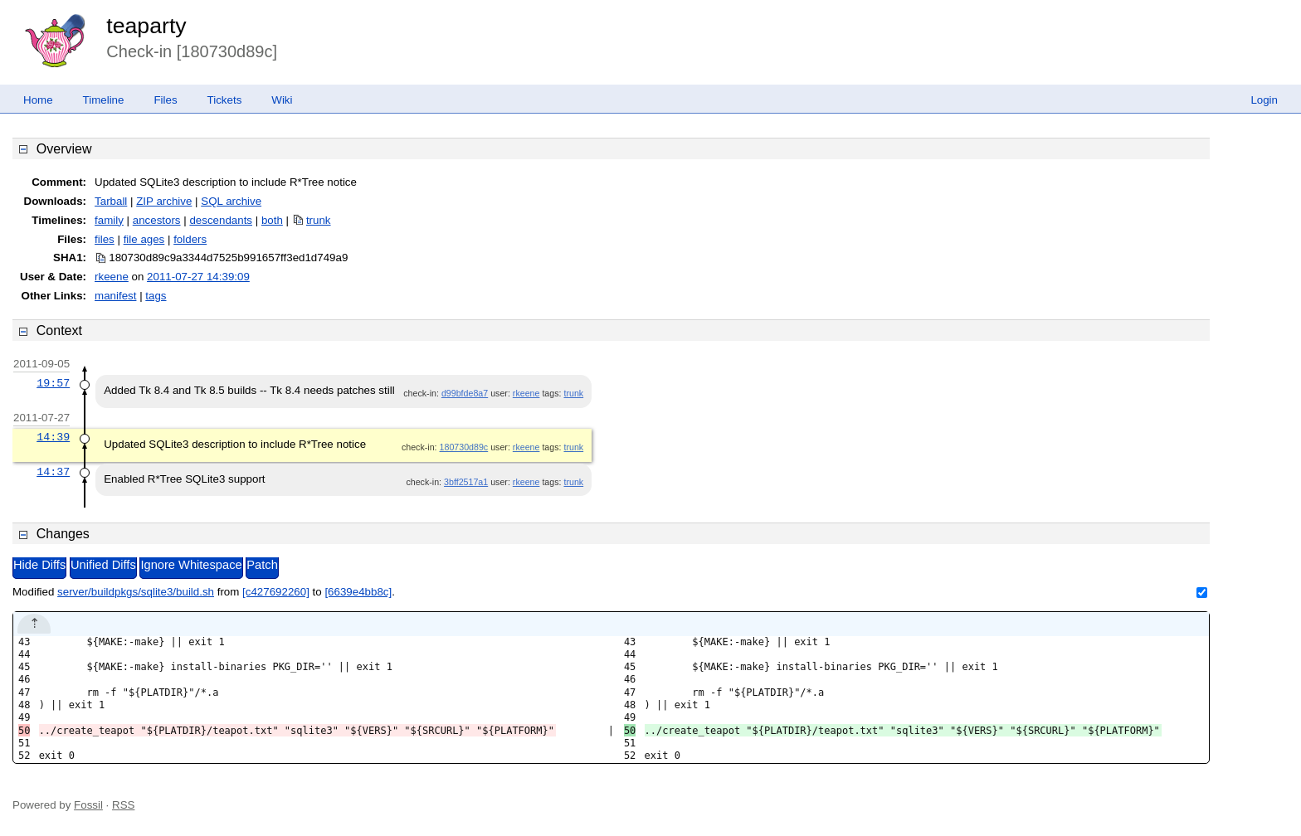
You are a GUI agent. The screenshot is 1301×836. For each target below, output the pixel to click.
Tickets (224, 100)
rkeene (112, 276)
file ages (144, 239)
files (105, 239)
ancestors (157, 220)
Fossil (88, 805)
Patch (261, 564)
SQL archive (231, 201)
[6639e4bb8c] (358, 592)
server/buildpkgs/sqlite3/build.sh (135, 592)
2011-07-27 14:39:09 (198, 276)
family (109, 220)
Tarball (111, 201)
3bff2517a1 (466, 482)
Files (165, 100)
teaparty (146, 25)
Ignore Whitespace (190, 564)
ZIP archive (164, 201)
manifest (115, 295)
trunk (318, 220)
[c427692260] (275, 592)
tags (155, 295)
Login (1264, 100)
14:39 (53, 437)
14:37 (53, 471)
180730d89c (464, 447)
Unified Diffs (103, 564)
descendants (220, 220)
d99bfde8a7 (464, 393)
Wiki (281, 100)
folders (190, 239)
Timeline (103, 100)
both (272, 220)
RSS (123, 805)
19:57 (53, 383)
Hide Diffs (39, 564)
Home (38, 100)
